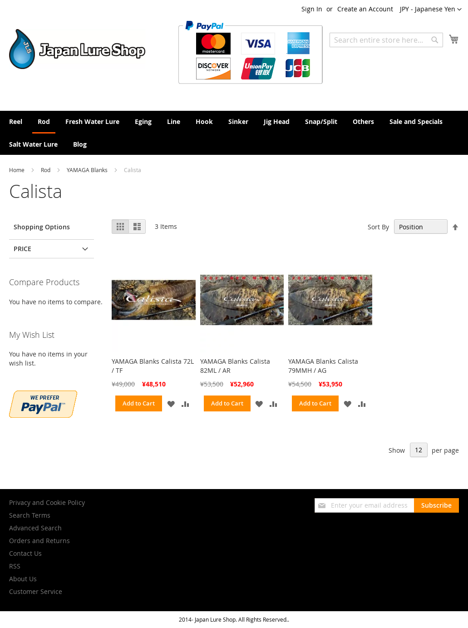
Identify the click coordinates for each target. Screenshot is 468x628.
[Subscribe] (436, 505)
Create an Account (365, 9)
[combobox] (386, 40)
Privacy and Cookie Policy (47, 502)
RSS (14, 566)
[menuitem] (16, 121)
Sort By (378, 227)
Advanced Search (35, 528)
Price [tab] (22, 248)
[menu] (234, 133)
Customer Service (35, 591)
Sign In (311, 9)
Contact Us (25, 553)
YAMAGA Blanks (88, 169)
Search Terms (29, 515)
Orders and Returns (39, 540)
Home (17, 169)
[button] (431, 10)
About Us (23, 578)
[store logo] (77, 49)
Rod (46, 169)
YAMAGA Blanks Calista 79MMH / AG (323, 366)
